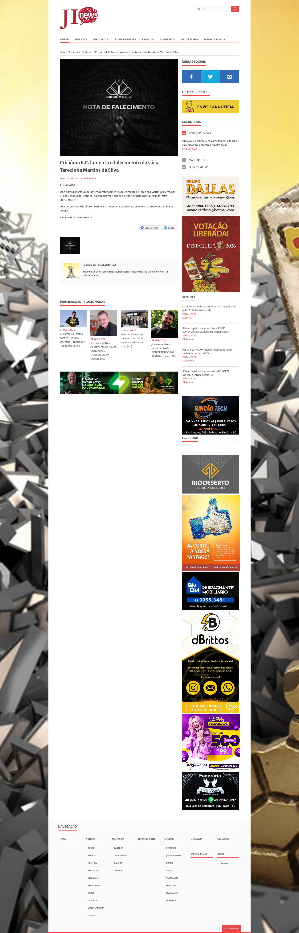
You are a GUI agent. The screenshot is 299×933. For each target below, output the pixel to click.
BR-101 (169, 870)
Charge (118, 870)
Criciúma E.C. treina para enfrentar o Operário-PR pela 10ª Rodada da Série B (72, 339)
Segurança (188, 360)
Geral (91, 848)
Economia (93, 878)
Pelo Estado (189, 39)
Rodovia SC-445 (214, 39)
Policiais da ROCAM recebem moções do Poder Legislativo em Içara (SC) (133, 340)
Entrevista (167, 39)
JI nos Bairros (173, 855)
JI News (64, 39)
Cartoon (119, 848)
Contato (223, 863)
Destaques (172, 900)
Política (92, 863)
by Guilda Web (231, 928)
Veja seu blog (189, 149)
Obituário (88, 52)
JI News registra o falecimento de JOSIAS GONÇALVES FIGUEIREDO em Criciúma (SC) (103, 350)
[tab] (188, 297)
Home (64, 52)
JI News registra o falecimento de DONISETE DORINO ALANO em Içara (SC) (163, 350)
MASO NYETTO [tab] (195, 160)
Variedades (172, 878)
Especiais (148, 39)
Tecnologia (94, 885)
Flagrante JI (172, 893)
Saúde (91, 893)
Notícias (81, 39)
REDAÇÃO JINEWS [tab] (196, 133)
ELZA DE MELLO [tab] (195, 167)
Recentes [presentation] (188, 297)
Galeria (118, 863)
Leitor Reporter (125, 39)
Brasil (169, 863)
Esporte (186, 317)
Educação (93, 900)
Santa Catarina (96, 908)
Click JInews (120, 855)
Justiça (92, 915)
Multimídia (100, 39)
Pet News (171, 848)
